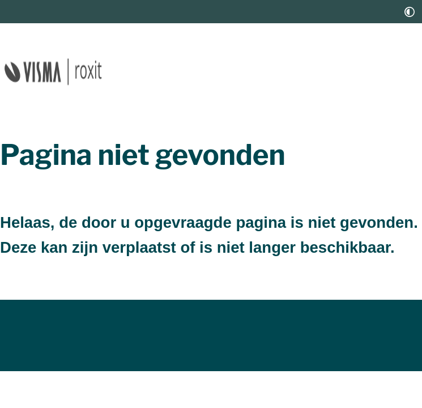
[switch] (409, 12)
